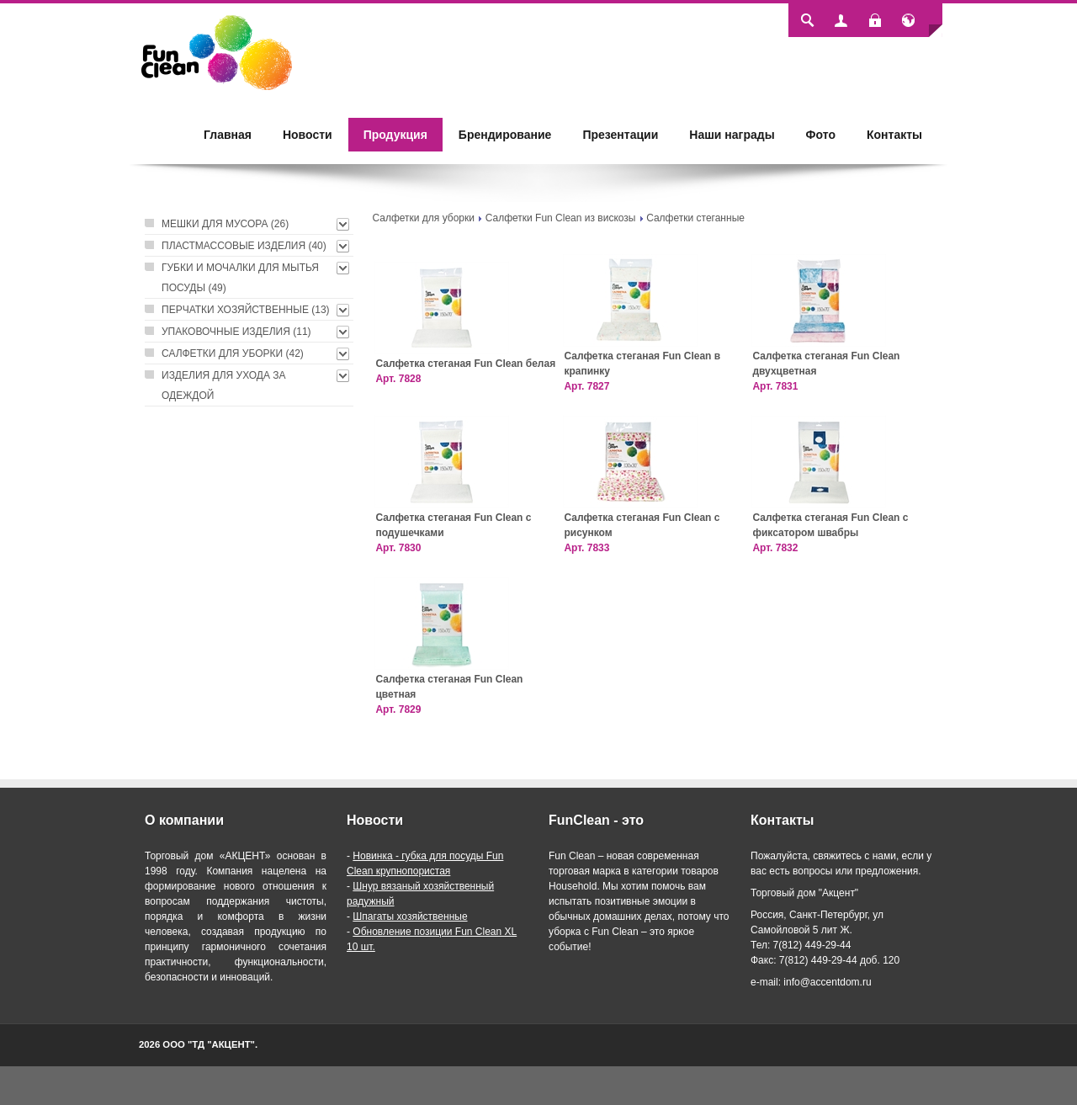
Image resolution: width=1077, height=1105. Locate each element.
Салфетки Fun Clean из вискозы (560, 218)
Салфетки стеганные (695, 218)
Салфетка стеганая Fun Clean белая (465, 363)
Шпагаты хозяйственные (410, 916)
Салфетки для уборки (423, 218)
